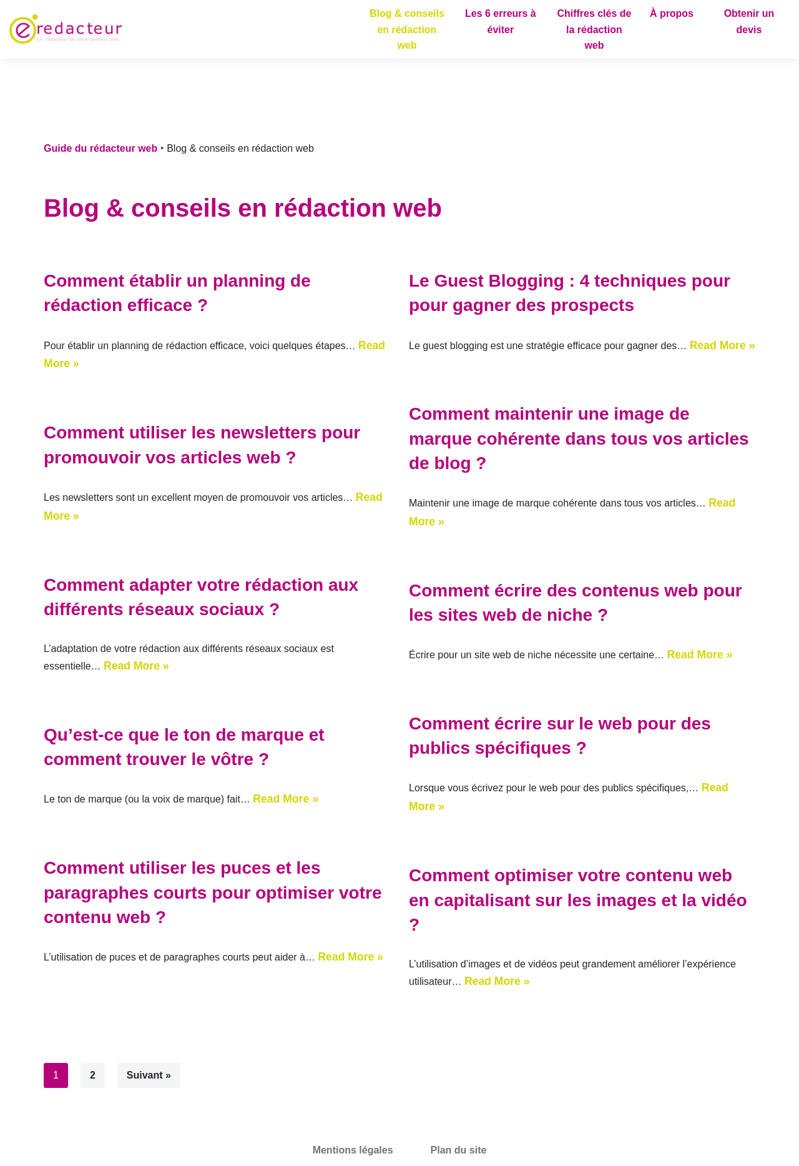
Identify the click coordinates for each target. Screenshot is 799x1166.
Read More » (722, 345)
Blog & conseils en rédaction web (407, 29)
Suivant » (149, 1075)
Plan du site (459, 1150)
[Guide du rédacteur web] (65, 29)
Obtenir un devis (749, 21)
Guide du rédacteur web (100, 148)
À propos (672, 13)
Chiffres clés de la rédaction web (594, 29)
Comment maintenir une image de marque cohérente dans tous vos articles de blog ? (579, 438)
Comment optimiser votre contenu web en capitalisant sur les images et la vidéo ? (578, 900)
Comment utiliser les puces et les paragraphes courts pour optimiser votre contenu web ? (212, 892)
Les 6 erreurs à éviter (500, 21)
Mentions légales (353, 1150)
